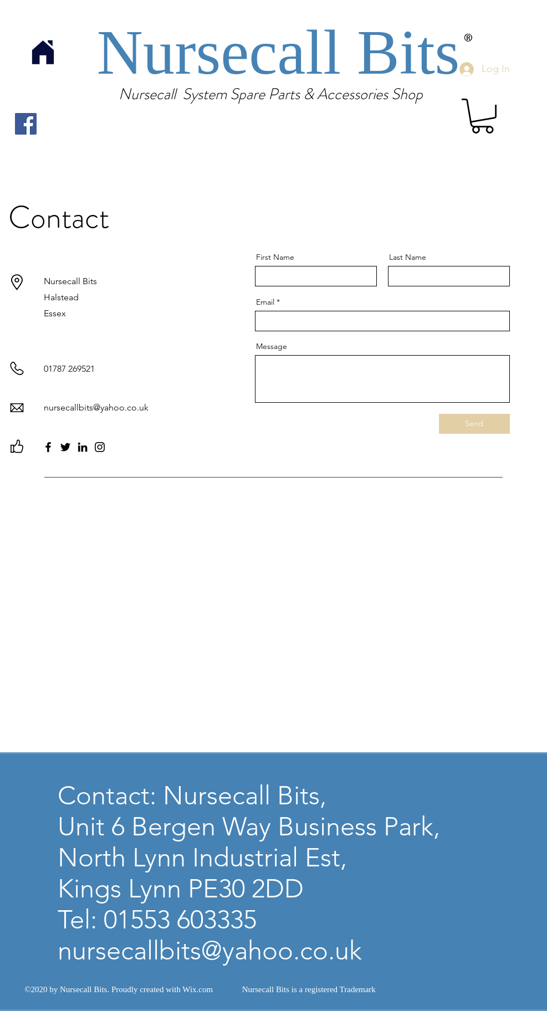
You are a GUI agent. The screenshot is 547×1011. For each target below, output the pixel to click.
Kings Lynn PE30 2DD (181, 888)
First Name (275, 257)
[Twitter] (65, 447)
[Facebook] (26, 124)
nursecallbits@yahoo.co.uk (96, 407)
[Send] (474, 424)
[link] (482, 116)
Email (265, 302)
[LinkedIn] (82, 447)
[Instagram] (99, 447)
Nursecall (227, 52)
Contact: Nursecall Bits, (192, 795)
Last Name (407, 257)
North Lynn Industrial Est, (202, 857)
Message (271, 346)
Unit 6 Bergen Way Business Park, (249, 826)
